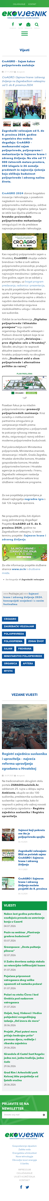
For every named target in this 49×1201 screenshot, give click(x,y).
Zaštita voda (25, 1150)
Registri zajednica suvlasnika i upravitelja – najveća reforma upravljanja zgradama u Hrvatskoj (24, 761)
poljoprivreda (14, 634)
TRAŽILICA (36, 25)
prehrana (24, 649)
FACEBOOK (13, 25)
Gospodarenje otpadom (24, 1146)
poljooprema (13, 641)
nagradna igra (34, 499)
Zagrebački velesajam (19, 626)
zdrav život (36, 641)
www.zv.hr (19, 569)
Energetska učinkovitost (25, 1153)
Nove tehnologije (24, 1157)
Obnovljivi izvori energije (24, 1160)
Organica (10, 663)
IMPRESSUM (24, 1170)
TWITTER (20, 25)
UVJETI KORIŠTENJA (24, 1177)
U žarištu (24, 1164)
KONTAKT (32, 4)
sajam (8, 649)
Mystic (8, 671)
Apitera (28, 663)
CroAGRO (10, 619)
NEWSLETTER (28, 25)
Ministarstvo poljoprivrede (23, 656)
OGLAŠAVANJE (19, 4)
